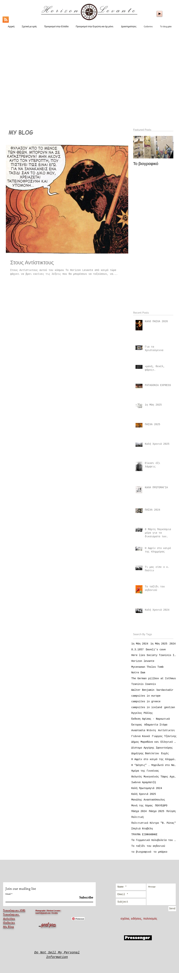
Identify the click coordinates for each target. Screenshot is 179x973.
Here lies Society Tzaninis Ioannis (154, 655)
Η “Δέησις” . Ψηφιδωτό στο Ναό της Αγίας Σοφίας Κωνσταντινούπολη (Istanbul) (154, 765)
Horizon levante (142, 661)
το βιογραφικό (141, 851)
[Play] (159, 13)
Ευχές (165, 753)
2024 (173, 643)
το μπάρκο (160, 851)
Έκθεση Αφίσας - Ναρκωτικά (150, 718)
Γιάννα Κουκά (140, 736)
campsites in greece (146, 701)
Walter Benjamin (142, 690)
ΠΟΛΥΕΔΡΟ (161, 805)
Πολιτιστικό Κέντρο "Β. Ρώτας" (153, 823)
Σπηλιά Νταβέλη (142, 828)
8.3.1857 (137, 649)
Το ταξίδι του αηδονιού (148, 846)
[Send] (172, 908)
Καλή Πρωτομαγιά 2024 (146, 788)
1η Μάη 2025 (158, 643)
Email (8, 894)
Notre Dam (138, 672)
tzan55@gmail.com (42, 913)
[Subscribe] (84, 897)
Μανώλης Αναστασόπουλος (148, 799)
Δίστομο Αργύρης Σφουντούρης (152, 747)
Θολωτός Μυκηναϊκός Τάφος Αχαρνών (154, 776)
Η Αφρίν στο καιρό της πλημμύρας (154, 759)
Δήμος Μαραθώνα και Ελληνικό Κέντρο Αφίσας (154, 741)
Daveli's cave (156, 649)
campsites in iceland (146, 707)
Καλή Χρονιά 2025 (143, 794)
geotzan (169, 707)
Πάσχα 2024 (139, 811)
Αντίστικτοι (166, 730)
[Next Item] (167, 147)
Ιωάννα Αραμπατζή (143, 782)
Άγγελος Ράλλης (142, 713)
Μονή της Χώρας (142, 805)
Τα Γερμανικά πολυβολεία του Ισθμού (154, 840)
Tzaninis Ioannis (143, 684)
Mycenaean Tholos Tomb (147, 666)
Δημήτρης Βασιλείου (145, 753)
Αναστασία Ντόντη (143, 730)
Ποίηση (171, 811)
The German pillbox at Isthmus (153, 678)
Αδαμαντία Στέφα (155, 724)
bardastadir (165, 690)
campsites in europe (146, 695)
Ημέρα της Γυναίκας (145, 770)
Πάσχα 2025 (156, 811)
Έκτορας (136, 724)
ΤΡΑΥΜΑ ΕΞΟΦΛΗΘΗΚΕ (144, 834)
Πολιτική (137, 817)
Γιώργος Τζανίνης (164, 736)
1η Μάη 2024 (139, 643)
